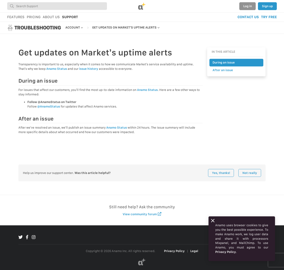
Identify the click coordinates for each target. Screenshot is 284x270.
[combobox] (57, 6)
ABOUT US (51, 17)
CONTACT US (248, 17)
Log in (247, 6)
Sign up (267, 6)
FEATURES (15, 17)
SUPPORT (70, 17)
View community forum (142, 214)
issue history (88, 68)
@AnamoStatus (48, 106)
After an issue (223, 70)
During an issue (224, 62)
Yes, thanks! (221, 173)
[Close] (212, 220)
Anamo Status (56, 68)
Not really (249, 173)
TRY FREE (269, 17)
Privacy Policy (174, 251)
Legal (194, 251)
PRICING (33, 17)
